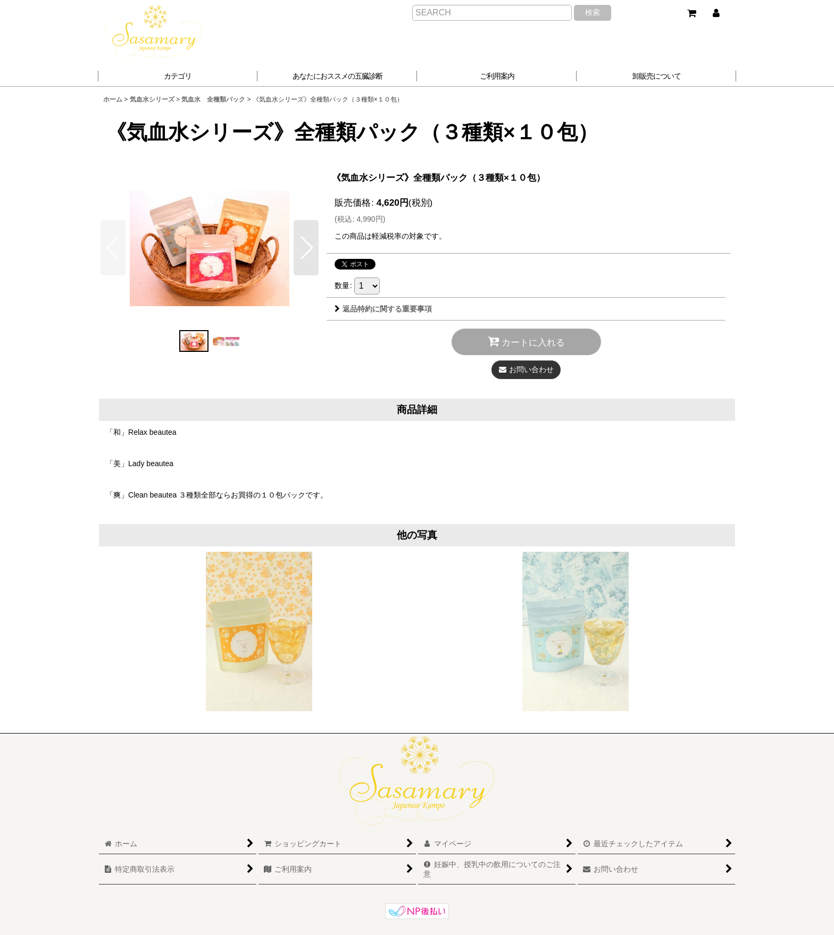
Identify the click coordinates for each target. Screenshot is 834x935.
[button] (337, 76)
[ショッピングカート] (691, 13)
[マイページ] (715, 13)
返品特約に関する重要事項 (383, 309)
